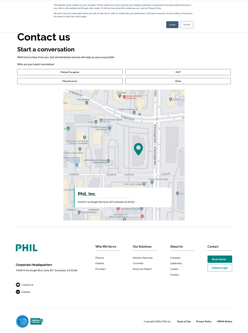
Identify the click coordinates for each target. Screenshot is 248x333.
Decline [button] (186, 24)
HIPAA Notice (224, 321)
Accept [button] (172, 24)
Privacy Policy (203, 321)
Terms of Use (184, 321)
